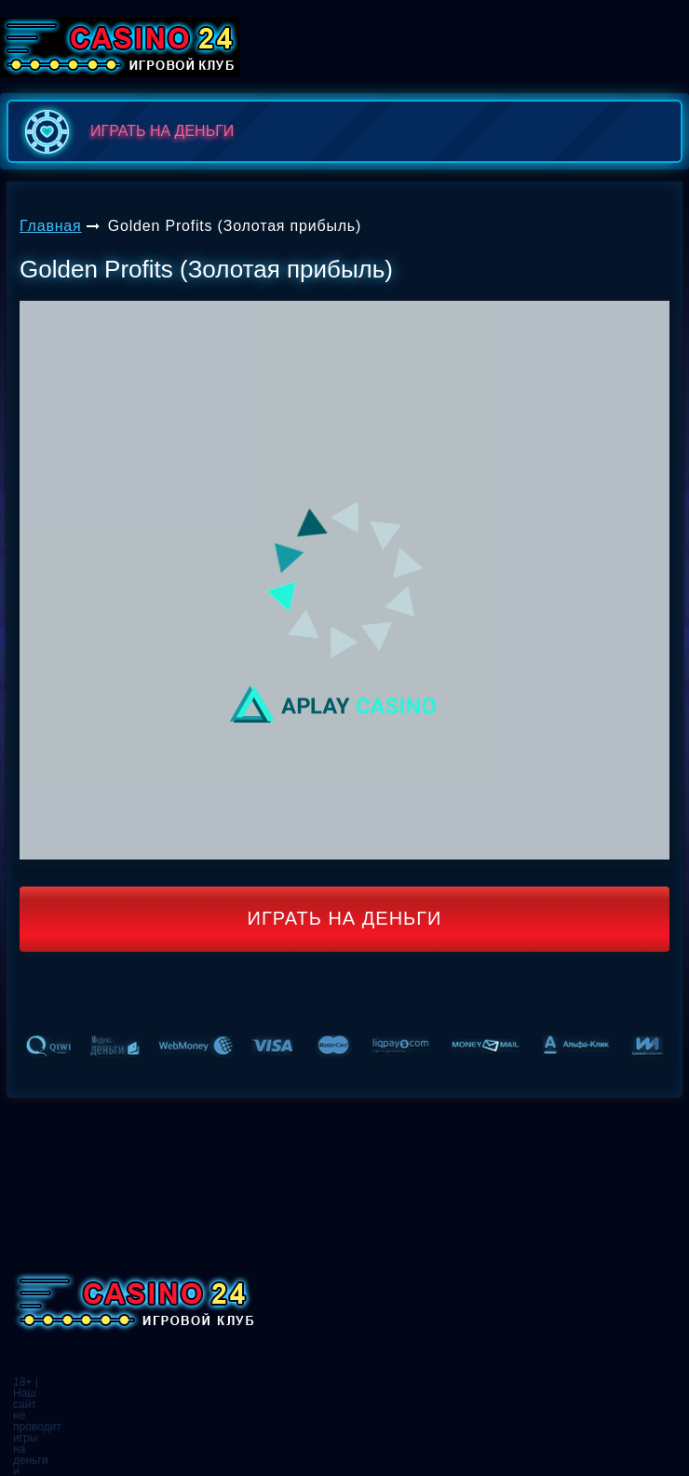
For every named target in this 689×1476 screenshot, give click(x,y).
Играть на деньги (345, 918)
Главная (51, 226)
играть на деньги (125, 131)
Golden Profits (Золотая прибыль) (234, 226)
